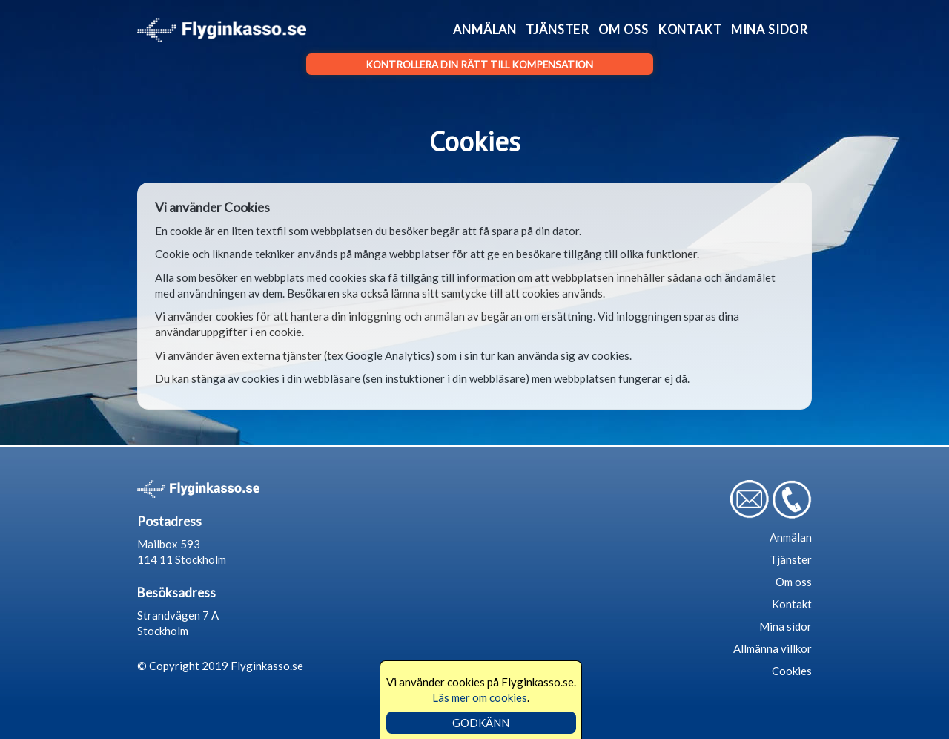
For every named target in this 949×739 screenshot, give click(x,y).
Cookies (792, 670)
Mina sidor (769, 29)
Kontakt (690, 29)
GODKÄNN (480, 722)
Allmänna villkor (772, 648)
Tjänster (557, 29)
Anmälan (485, 29)
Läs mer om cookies (479, 697)
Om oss (623, 29)
